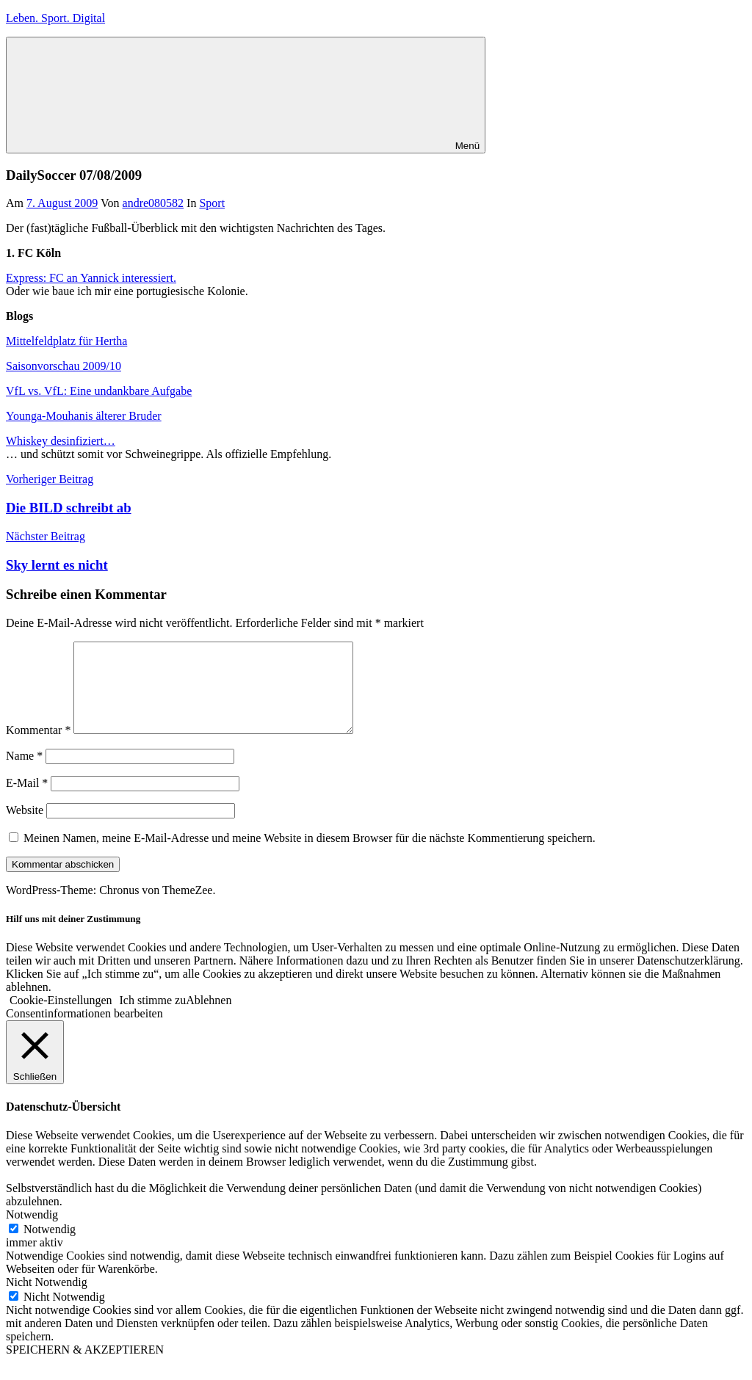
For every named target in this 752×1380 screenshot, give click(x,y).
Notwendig (50, 1247)
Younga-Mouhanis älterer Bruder (84, 416)
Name (24, 773)
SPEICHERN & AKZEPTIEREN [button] (85, 1367)
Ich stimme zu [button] (153, 1018)
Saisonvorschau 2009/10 (63, 366)
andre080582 (153, 203)
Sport (212, 203)
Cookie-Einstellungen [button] (61, 1018)
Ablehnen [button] (208, 1018)
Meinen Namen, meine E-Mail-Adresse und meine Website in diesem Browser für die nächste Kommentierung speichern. (310, 855)
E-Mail (27, 800)
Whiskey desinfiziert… (60, 441)
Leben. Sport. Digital (55, 18)
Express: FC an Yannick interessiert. (91, 278)
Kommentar (38, 747)
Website (24, 827)
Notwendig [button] (32, 1232)
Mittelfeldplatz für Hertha (66, 341)
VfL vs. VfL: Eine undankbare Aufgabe (99, 391)
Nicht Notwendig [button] (46, 1299)
